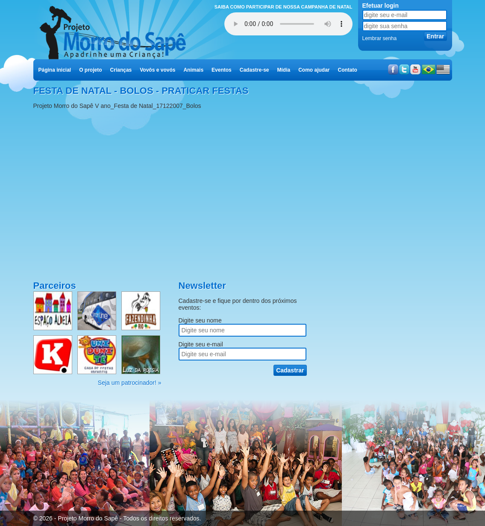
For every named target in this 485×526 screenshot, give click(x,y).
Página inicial (54, 70)
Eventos (222, 70)
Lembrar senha (379, 38)
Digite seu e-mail (201, 344)
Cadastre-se (254, 70)
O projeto (90, 70)
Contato (347, 70)
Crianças (121, 70)
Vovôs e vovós (157, 70)
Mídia (283, 70)
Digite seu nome (200, 320)
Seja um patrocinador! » (130, 382)
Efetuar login (380, 5)
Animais (193, 70)
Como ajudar (313, 70)
